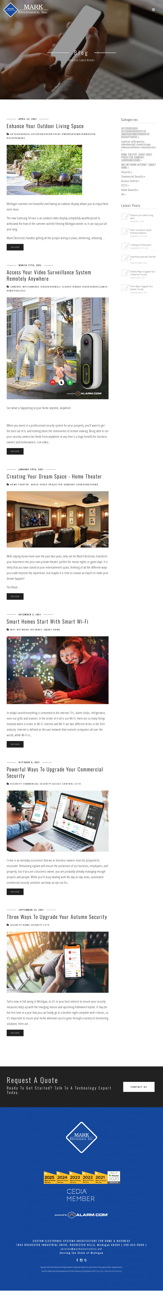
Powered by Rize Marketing (113, 1277)
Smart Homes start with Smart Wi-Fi (49, 621)
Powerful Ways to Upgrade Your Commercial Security (57, 772)
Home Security (32, 931)
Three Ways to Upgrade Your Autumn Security (49, 919)
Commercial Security (37, 783)
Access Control (63, 783)
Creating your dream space (140, 244)
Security (15, 783)
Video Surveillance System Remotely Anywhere (141, 231)
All (122, 194)
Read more (15, 247)
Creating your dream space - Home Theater (56, 476)
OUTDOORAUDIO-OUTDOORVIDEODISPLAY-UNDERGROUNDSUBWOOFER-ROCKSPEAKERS (135, 133)
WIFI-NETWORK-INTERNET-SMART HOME (34, 629)
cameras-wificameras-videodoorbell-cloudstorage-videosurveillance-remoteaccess (138, 144)
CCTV (77, 783)
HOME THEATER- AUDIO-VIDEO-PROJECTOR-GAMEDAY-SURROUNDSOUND (53, 484)
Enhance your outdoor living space (47, 126)
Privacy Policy (99, 1277)
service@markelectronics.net (82, 1255)
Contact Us (139, 1093)
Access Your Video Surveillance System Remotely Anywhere (52, 275)
